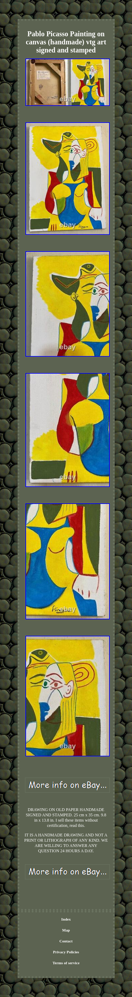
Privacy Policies (66, 952)
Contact (66, 941)
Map (66, 930)
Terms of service (66, 963)
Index (66, 919)
